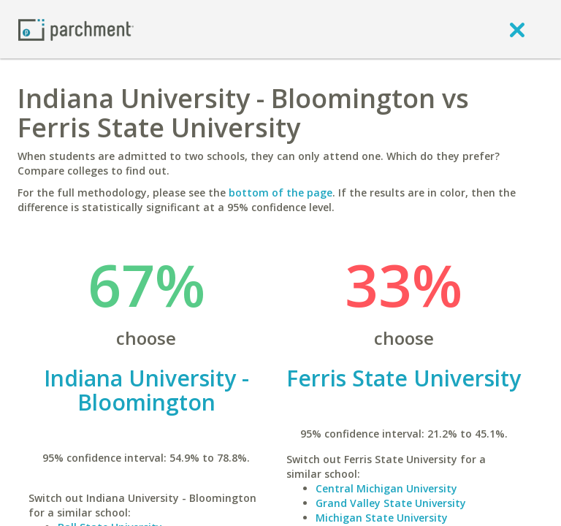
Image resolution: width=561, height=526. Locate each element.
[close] (517, 29)
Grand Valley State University (391, 503)
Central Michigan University (386, 488)
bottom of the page (280, 192)
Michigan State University (382, 518)
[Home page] (76, 29)
